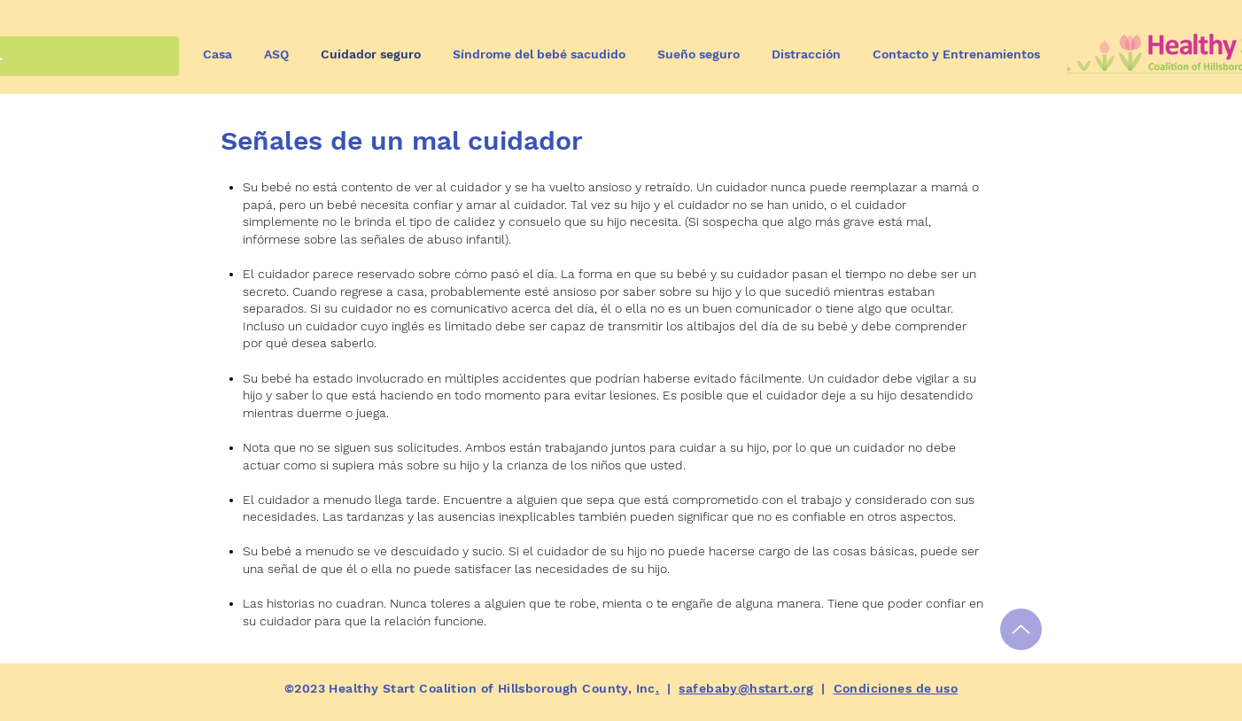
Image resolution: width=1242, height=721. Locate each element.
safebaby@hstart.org (746, 688)
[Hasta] (1021, 629)
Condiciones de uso (896, 688)
